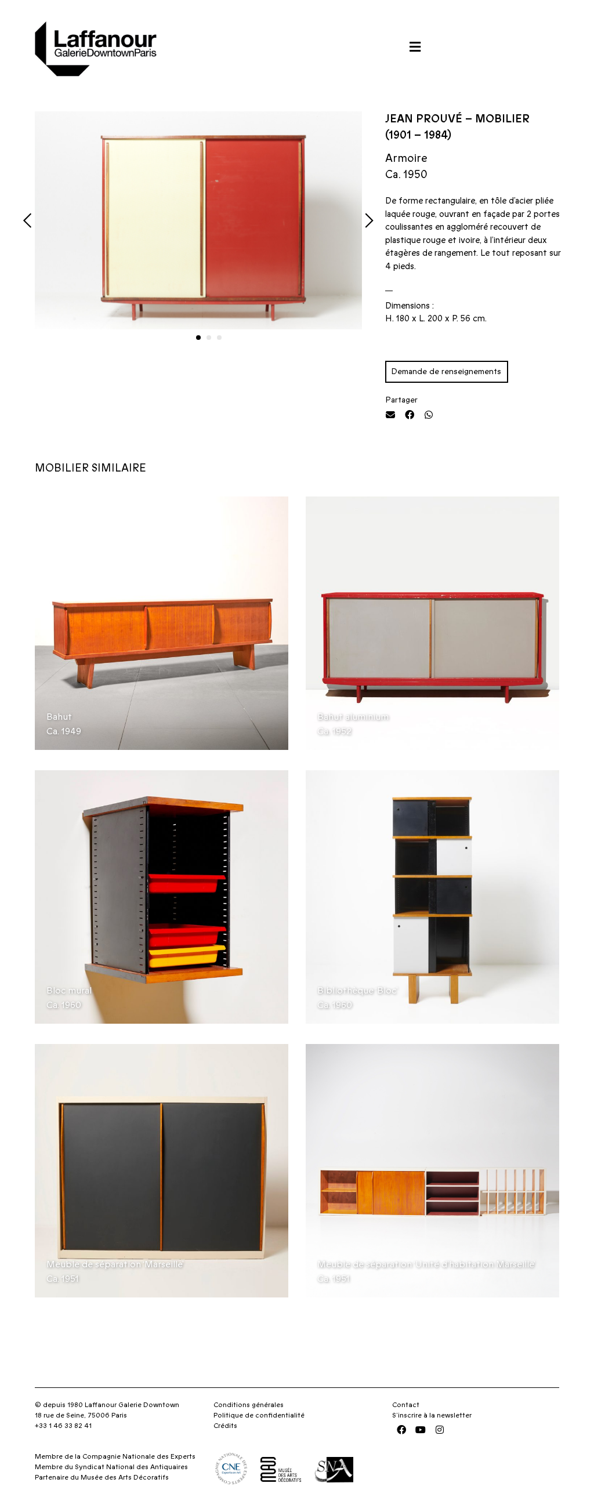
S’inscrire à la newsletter (432, 1415)
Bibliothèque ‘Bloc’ (357, 990)
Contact (405, 1404)
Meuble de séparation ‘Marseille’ (115, 1264)
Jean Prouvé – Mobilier (457, 119)
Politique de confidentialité (259, 1415)
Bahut (59, 717)
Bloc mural (69, 990)
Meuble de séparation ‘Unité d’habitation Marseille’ (426, 1264)
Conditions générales (248, 1404)
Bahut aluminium (353, 717)
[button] (414, 47)
